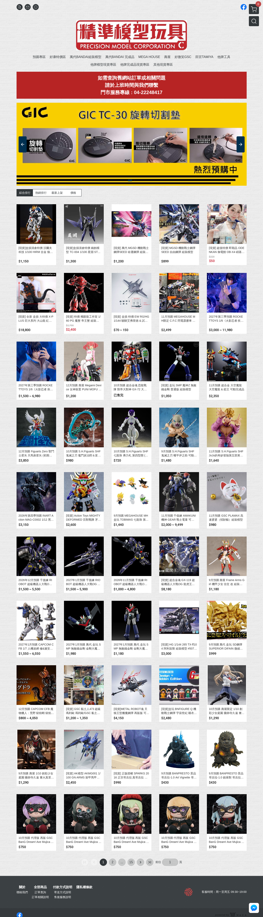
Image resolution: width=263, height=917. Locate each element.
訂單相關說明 (40, 897)
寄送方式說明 (62, 892)
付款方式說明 (62, 887)
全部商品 (40, 887)
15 (131, 862)
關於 (22, 887)
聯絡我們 (22, 892)
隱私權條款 (84, 887)
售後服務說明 (62, 897)
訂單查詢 (40, 892)
